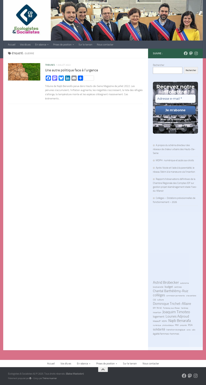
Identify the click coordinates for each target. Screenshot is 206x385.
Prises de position (62, 44)
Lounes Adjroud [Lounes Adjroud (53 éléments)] (177, 316)
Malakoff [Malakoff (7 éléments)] (156, 321)
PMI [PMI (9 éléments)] (177, 325)
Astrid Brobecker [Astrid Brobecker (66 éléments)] (166, 283)
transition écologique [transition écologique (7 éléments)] (175, 329)
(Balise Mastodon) (75, 373)
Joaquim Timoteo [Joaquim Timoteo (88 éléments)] (176, 312)
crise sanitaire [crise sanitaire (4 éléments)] (191, 296)
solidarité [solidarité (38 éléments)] (159, 329)
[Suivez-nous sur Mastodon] (191, 53)
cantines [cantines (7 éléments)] (178, 287)
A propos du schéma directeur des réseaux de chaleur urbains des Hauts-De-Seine (174, 149)
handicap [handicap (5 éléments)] (184, 308)
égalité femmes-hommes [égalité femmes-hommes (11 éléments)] (166, 333)
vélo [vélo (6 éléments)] (193, 330)
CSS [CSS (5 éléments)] (154, 300)
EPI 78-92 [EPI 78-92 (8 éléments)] (157, 308)
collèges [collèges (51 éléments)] (159, 295)
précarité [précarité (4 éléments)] (183, 325)
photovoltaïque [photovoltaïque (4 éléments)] (168, 325)
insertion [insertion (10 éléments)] (157, 312)
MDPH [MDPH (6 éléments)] (164, 321)
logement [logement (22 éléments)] (158, 316)
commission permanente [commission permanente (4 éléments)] (175, 296)
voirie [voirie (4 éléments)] (189, 330)
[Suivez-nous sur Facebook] (186, 53)
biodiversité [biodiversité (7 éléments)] (158, 287)
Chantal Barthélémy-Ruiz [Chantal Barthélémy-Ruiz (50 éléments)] (170, 291)
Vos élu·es (25, 44)
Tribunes (50, 65)
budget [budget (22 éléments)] (169, 287)
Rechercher (158, 65)
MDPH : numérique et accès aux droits (175, 160)
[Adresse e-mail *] (175, 99)
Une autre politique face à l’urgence (71, 70)
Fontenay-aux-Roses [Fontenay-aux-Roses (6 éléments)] (171, 308)
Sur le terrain (85, 44)
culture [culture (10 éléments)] (160, 299)
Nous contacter (105, 44)
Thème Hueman (49, 378)
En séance (40, 44)
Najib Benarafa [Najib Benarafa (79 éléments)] (179, 321)
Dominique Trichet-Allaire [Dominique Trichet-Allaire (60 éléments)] (172, 304)
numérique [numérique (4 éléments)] (157, 325)
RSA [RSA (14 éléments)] (190, 325)
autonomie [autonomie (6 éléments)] (184, 283)
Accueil (11, 44)
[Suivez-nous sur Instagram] (196, 53)
